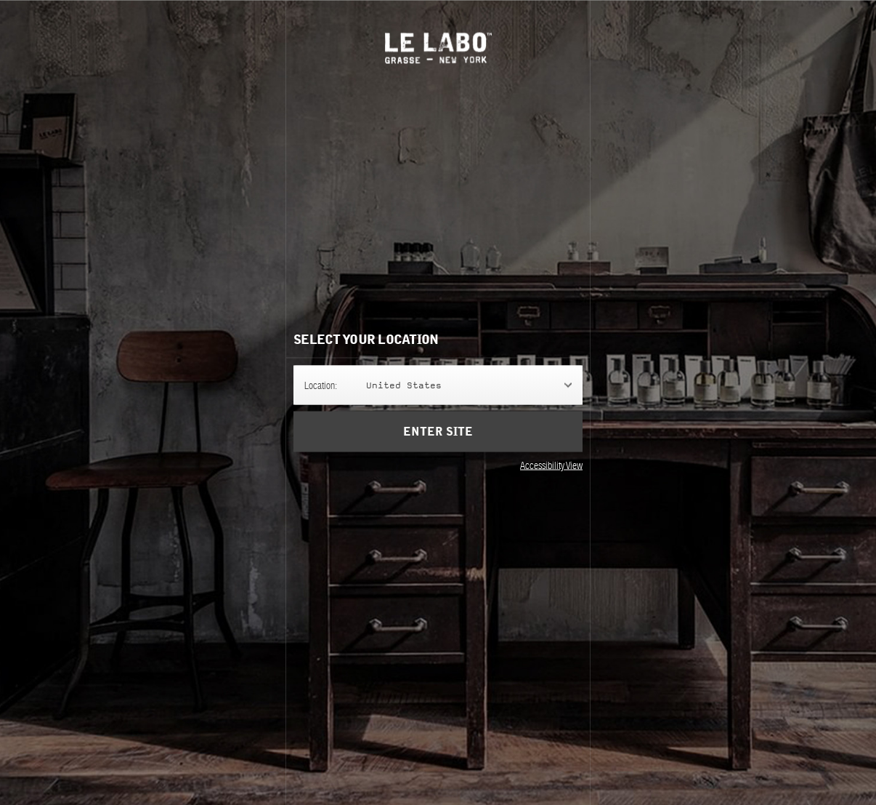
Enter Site (438, 431)
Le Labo (438, 47)
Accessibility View (551, 464)
